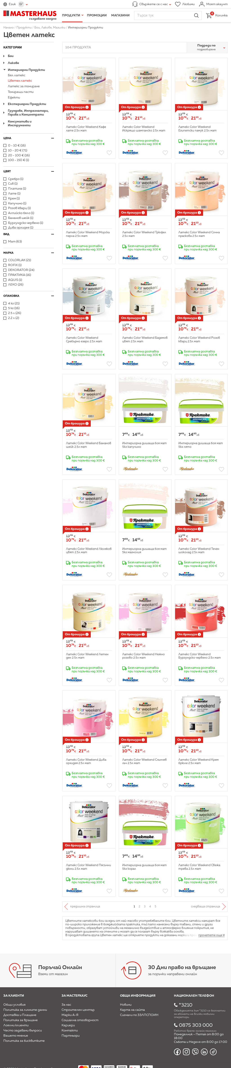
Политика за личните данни (25, 1009)
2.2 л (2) (11, 318)
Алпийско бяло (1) (18, 213)
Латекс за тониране (24, 86)
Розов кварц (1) (17, 208)
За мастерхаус (74, 995)
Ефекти (14, 97)
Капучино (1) (14, 203)
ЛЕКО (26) (13, 284)
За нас (66, 1004)
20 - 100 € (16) (16, 155)
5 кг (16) (11, 308)
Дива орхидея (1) (18, 227)
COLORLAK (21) (17, 260)
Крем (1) (11, 198)
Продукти (71, 15)
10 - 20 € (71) (15, 150)
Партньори (71, 1035)
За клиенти (13, 995)
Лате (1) (11, 193)
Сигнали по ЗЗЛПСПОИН (139, 1015)
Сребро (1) (13, 179)
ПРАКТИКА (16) (17, 275)
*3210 (185, 1005)
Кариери (68, 1025)
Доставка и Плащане (19, 1015)
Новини (125, 1004)
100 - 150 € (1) (16, 160)
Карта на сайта (132, 1009)
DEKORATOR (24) (18, 270)
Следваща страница (205, 906)
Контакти (70, 1030)
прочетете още (210, 935)
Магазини (120, 15)
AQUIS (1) (12, 280)
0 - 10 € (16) (14, 145)
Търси (196, 15)
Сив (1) (10, 183)
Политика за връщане (20, 1020)
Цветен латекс (20, 80)
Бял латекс (16, 75)
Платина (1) (14, 188)
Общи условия (14, 1004)
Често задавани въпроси (22, 1030)
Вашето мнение (15, 1035)
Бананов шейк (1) (18, 218)
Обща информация (137, 995)
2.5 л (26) (12, 313)
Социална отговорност (80, 1020)
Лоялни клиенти (16, 1025)
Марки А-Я (70, 1015)
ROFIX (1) (12, 265)
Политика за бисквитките (24, 1040)
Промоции (97, 15)
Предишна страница (85, 906)
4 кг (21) (11, 303)
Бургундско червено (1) (23, 223)
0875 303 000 (196, 1025)
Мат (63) (12, 241)
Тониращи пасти (20, 92)
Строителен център (78, 1009)
